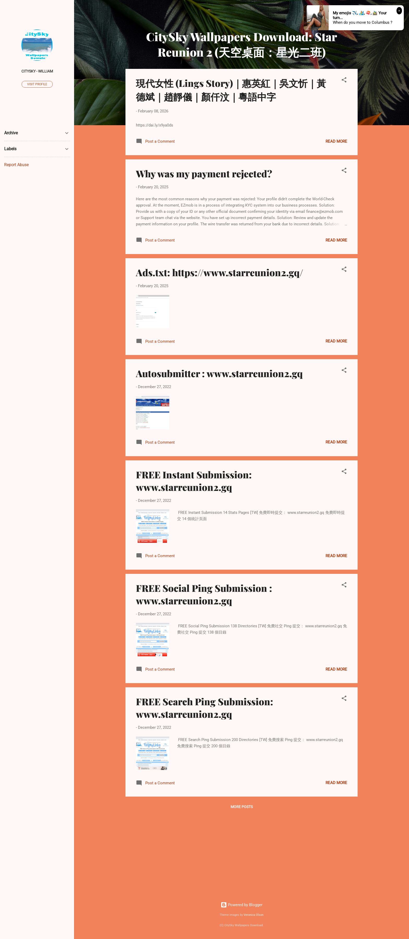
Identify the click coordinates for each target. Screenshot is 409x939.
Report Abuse (16, 164)
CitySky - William (37, 71)
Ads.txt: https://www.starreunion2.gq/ (219, 272)
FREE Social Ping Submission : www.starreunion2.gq (204, 594)
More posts (242, 807)
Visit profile (37, 84)
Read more (336, 141)
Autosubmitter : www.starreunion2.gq (219, 373)
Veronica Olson (253, 915)
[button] (344, 81)
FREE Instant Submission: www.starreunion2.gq (194, 480)
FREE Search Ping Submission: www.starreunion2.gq (204, 707)
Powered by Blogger (241, 904)
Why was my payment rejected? (204, 173)
